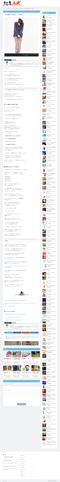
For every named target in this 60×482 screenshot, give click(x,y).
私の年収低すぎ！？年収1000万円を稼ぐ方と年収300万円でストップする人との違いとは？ (51, 442)
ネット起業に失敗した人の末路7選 (35, 358)
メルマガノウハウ (23, 469)
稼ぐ (9, 338)
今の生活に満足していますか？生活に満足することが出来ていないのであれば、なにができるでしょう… (16, 376)
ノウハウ (21, 337)
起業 (10, 338)
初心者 (7, 338)
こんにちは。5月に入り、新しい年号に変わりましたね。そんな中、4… (26, 362)
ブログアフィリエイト (29, 337)
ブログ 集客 (19, 8)
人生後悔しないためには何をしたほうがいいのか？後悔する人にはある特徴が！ (50, 329)
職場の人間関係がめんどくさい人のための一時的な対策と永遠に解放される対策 (50, 429)
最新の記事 (14, 322)
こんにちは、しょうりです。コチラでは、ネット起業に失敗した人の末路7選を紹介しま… (35, 362)
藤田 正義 (51, 51)
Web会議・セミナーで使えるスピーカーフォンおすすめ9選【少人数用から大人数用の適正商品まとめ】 (51, 209)
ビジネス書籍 (22, 459)
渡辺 (50, 94)
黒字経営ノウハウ (23, 475)
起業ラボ (52, 480)
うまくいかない (34, 336)
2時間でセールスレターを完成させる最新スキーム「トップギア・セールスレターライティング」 (20, 303)
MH (50, 241)
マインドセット (34, 337)
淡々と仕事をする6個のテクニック (50, 28)
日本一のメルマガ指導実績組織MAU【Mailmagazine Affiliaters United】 (15, 300)
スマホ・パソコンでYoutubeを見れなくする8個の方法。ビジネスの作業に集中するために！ (51, 187)
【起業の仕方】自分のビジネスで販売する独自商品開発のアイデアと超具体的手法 (50, 334)
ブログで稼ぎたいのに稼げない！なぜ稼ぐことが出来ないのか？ (35, 373)
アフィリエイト (12, 337)
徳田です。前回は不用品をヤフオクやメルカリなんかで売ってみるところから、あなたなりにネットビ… (26, 376)
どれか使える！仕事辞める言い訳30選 (50, 213)
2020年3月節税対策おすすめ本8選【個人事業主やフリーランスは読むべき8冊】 (51, 377)
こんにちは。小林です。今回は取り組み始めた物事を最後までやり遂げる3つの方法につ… (16, 362)
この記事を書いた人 (8, 322)
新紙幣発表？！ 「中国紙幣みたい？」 (26, 358)
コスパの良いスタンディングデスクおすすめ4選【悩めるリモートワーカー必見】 (51, 294)
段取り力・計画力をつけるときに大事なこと (7, 372)
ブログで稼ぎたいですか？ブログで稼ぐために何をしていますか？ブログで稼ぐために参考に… (35, 376)
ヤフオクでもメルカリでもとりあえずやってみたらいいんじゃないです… (26, 373)
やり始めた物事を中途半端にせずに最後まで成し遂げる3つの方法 (16, 359)
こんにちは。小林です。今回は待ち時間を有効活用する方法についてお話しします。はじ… (7, 362)
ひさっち (11, 61)
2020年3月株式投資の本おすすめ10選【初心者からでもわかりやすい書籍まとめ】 (50, 92)
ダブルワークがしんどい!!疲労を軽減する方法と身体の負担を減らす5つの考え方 (51, 147)
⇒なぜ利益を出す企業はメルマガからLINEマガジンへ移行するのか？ (15, 314)
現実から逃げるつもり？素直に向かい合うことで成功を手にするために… (16, 373)
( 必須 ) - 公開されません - (8, 390)
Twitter (3, 480)
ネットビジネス (17, 337)
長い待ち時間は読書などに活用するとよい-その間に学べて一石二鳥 (7, 359)
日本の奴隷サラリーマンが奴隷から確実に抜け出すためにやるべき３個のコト (50, 372)
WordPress (22, 455)
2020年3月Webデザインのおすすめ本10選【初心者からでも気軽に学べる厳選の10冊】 (50, 182)
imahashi (51, 102)
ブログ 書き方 (16, 8)
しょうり (51, 29)
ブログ (25, 337)
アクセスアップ (8, 337)
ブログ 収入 (12, 8)
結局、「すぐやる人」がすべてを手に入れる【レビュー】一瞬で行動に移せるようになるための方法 (50, 239)
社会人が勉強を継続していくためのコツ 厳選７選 (9, 466)
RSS (6, 480)
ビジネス (23, 337)
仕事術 (22, 8)
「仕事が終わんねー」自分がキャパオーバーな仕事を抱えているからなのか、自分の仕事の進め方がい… (7, 376)
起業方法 (22, 473)
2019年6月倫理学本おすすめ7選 (50, 117)
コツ (14, 337)
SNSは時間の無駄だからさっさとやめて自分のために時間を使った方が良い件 (50, 161)
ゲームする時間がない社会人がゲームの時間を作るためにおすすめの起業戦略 (50, 399)
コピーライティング (23, 457)
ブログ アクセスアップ (8, 8)
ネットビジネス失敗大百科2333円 (9, 306)
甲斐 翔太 (51, 352)
